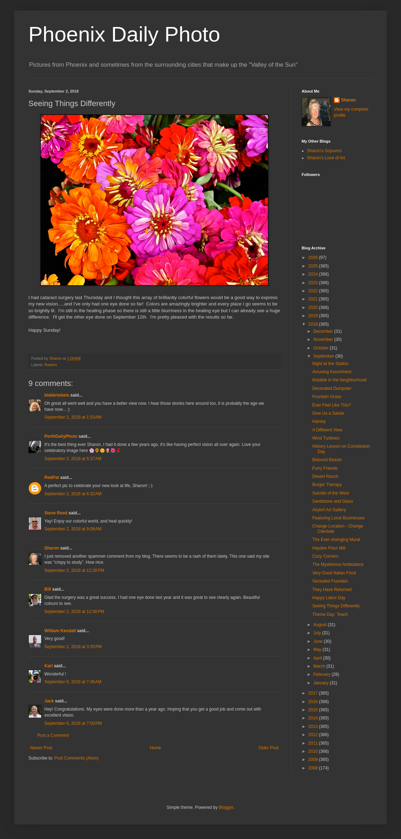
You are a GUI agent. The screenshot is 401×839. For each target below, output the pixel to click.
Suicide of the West (330, 493)
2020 (313, 307)
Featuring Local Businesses (338, 517)
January (321, 682)
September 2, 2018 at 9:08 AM (72, 528)
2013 (313, 726)
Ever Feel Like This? (331, 405)
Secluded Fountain (330, 581)
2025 (313, 266)
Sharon (51, 548)
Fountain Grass (326, 396)
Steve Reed (55, 512)
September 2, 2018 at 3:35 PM (73, 646)
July (317, 632)
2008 (313, 768)
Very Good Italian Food (334, 572)
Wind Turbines (326, 438)
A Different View (327, 429)
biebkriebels (56, 395)
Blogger (226, 807)
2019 (313, 315)
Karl (48, 665)
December (323, 331)
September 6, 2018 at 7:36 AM (72, 681)
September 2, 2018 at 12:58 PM (74, 611)
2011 (313, 743)
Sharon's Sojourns (324, 150)
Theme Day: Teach (330, 614)
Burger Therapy (327, 484)
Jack (49, 701)
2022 (313, 290)
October (321, 348)
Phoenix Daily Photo (124, 34)
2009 (313, 759)
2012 (313, 734)
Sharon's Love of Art (326, 157)
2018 (313, 324)
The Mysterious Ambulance (338, 564)
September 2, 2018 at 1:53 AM (72, 417)
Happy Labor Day (328, 597)
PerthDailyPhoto (60, 436)
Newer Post (41, 747)
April (318, 658)
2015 (313, 709)
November (323, 339)
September (324, 356)
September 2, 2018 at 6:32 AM (72, 493)
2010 (313, 751)
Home (155, 747)
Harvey (319, 421)
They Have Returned (332, 589)
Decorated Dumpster (332, 388)
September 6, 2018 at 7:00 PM (73, 723)
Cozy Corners (325, 556)
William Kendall (60, 630)
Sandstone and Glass (332, 501)
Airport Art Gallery (329, 509)
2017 (313, 693)
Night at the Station (330, 363)
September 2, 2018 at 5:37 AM (72, 458)
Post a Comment (53, 735)
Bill (47, 589)
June (318, 641)
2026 (313, 257)
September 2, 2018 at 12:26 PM (74, 570)
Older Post (268, 747)
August (320, 624)
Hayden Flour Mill (328, 548)
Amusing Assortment (331, 371)
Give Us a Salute (328, 413)
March (319, 666)
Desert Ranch (325, 476)
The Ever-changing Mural (336, 539)
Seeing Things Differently (336, 605)
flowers (51, 365)
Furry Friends (324, 468)
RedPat (51, 477)
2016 (313, 701)
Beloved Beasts (327, 459)
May (318, 649)
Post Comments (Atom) (76, 758)
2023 (313, 282)
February (322, 674)
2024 (313, 274)
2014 (313, 718)
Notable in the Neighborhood (339, 379)
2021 (313, 299)
